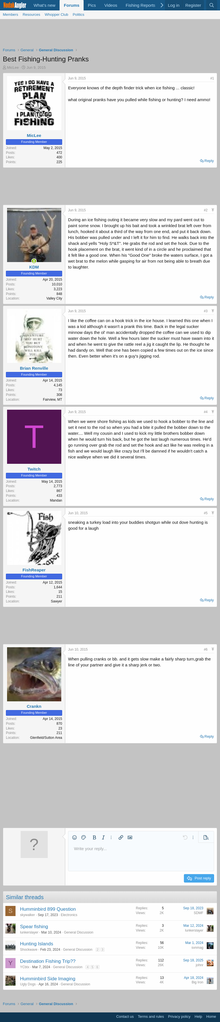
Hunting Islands (36, 943)
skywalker (27, 915)
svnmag (197, 948)
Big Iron (197, 982)
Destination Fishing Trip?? (48, 961)
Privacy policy (179, 1016)
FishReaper (34, 569)
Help (198, 1016)
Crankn (34, 706)
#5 (206, 513)
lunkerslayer (29, 932)
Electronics (69, 915)
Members (10, 14)
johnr (199, 965)
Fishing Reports (140, 5)
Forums (71, 5)
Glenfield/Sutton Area (46, 738)
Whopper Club (56, 14)
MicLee (13, 67)
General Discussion (78, 932)
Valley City (54, 298)
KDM (34, 267)
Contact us (125, 1016)
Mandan (56, 500)
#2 (206, 210)
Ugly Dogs (28, 984)
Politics (78, 14)
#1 (212, 78)
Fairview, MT (52, 400)
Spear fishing (34, 926)
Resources (31, 14)
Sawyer (56, 601)
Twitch (33, 469)
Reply (209, 161)
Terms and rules (151, 1016)
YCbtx (24, 967)
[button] (74, 837)
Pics (92, 5)
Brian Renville (34, 368)
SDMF (198, 913)
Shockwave (28, 950)
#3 (206, 311)
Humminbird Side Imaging (47, 978)
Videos (110, 5)
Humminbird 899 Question (48, 909)
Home (211, 1016)
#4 (206, 412)
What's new (44, 5)
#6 (206, 649)
